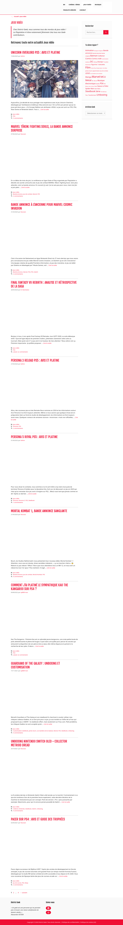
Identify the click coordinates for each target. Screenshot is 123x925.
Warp (26, 883)
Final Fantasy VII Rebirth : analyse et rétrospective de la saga (44, 284)
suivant (23, 893)
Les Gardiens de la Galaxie (45, 731)
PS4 (29, 272)
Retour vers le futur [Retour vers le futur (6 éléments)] (89, 86)
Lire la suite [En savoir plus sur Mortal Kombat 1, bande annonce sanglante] (51, 568)
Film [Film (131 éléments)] (88, 67)
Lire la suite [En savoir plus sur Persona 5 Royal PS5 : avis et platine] (32, 494)
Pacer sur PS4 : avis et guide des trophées (38, 819)
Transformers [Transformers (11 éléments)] (92, 95)
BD (64, 4)
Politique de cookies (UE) (88, 922)
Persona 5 (22, 500)
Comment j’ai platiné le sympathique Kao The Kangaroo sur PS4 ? (39, 587)
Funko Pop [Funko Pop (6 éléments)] (93, 68)
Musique (98, 4)
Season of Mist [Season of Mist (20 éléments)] (102, 86)
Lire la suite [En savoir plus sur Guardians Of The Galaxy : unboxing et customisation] (48, 724)
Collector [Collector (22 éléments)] (101, 56)
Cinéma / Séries (74, 4)
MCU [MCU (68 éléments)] (103, 76)
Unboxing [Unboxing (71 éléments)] (102, 94)
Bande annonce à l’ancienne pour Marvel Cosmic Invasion (41, 206)
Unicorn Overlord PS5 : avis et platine (35, 53)
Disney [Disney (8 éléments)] (95, 62)
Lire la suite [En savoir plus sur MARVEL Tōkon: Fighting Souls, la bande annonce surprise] (25, 187)
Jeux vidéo (87, 4)
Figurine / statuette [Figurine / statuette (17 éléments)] (98, 64)
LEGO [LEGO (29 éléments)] (87, 73)
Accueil (16, 16)
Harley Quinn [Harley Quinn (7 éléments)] (99, 68)
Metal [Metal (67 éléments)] (88, 80)
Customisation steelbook (20, 731)
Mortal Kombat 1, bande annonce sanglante (39, 511)
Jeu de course (17, 883)
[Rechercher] (105, 32)
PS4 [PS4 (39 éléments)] (101, 83)
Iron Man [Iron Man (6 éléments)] (105, 68)
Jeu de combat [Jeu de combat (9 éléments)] (104, 71)
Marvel (35, 194)
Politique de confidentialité (70, 922)
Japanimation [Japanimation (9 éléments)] (96, 71)
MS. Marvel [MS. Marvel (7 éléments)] (94, 80)
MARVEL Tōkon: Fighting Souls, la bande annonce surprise (42, 128)
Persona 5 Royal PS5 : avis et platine (34, 437)
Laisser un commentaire (20, 352)
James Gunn (32, 731)
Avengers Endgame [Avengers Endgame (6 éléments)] (98, 50)
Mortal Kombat (37, 574)
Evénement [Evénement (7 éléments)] (88, 64)
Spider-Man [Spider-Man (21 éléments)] (89, 88)
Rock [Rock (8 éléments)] (95, 86)
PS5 (14, 116)
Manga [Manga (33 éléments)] (88, 77)
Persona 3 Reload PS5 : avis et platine (35, 360)
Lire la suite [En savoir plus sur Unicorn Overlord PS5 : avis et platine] (45, 109)
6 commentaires (18, 576)
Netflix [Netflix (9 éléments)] (98, 84)
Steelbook (31, 500)
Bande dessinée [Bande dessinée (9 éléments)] (96, 53)
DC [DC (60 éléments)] (91, 61)
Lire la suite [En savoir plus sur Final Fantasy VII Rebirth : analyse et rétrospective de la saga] (47, 343)
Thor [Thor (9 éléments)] (86, 95)
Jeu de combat (27, 194)
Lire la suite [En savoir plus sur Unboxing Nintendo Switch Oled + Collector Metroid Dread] (66, 802)
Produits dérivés (69, 10)
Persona (15, 426)
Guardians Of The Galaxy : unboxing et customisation (35, 665)
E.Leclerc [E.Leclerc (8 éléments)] (106, 62)
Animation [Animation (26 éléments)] (89, 50)
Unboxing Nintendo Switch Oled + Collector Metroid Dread (39, 743)
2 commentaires (18, 196)
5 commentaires (18, 118)
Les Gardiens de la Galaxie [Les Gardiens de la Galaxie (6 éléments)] (96, 73)
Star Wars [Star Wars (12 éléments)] (97, 89)
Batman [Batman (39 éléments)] (94, 55)
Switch (36, 272)
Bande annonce (18, 194)
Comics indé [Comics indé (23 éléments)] (96, 58)
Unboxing (71, 731)
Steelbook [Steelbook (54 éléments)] (90, 91)
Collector (15, 809)
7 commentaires (18, 502)
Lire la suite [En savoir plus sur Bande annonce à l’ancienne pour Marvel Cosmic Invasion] (53, 265)
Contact (83, 10)
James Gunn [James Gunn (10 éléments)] (88, 71)
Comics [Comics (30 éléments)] (88, 58)
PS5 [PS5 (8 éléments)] (105, 84)
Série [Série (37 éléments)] (98, 91)
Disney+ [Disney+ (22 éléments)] (100, 62)
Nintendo (22, 809)
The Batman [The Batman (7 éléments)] (104, 91)
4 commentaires (18, 733)
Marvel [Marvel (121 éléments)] (96, 76)
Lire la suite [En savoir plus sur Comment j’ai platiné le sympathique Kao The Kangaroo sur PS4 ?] (39, 646)
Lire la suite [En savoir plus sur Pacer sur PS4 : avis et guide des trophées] (63, 876)
